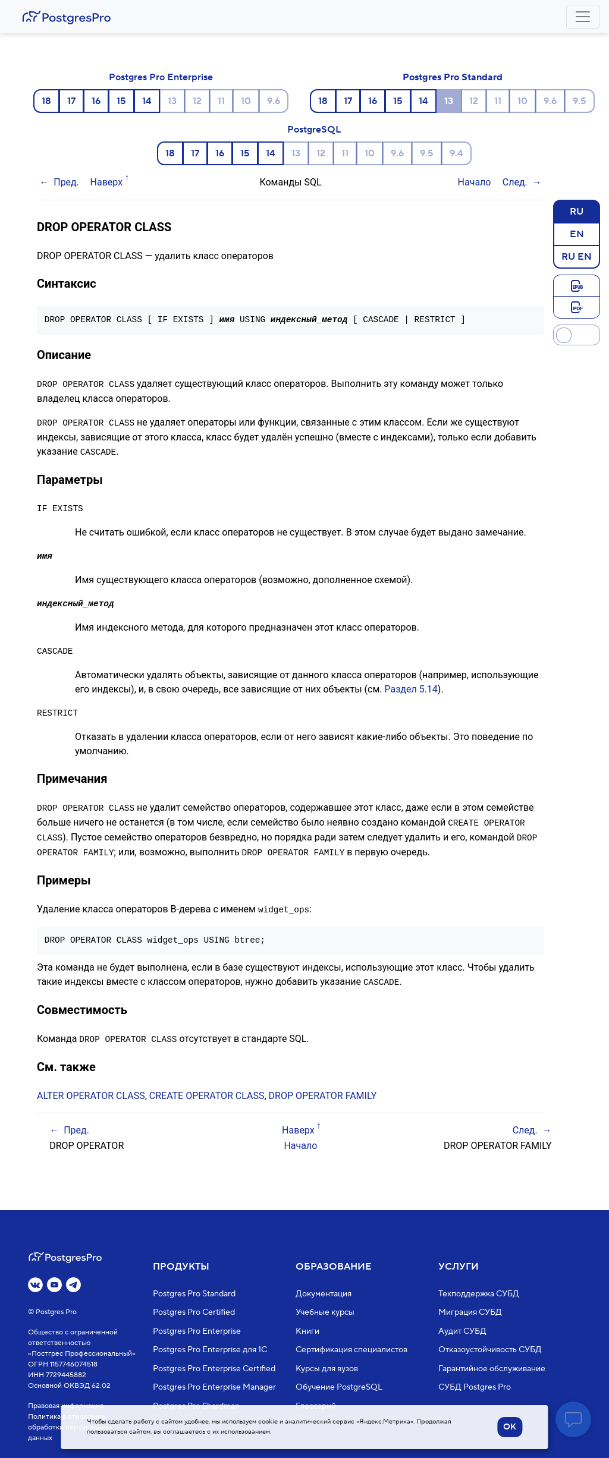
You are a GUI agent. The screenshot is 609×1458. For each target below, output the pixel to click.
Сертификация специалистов (351, 1349)
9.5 (579, 101)
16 (96, 101)
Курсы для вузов (327, 1368)
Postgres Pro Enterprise (161, 77)
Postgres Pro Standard (453, 77)
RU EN (576, 256)
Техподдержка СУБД (478, 1294)
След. (515, 182)
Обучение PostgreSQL (339, 1387)
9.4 (456, 153)
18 (46, 101)
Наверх (106, 182)
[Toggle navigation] (582, 17)
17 (71, 101)
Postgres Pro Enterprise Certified (214, 1368)
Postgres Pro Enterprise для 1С (210, 1349)
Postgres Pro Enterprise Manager (214, 1387)
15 (121, 101)
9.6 (273, 101)
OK (509, 1427)
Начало (474, 182)
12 (197, 101)
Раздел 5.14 (410, 687)
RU (576, 211)
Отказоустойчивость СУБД (490, 1349)
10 (246, 101)
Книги (307, 1331)
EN (577, 233)
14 (147, 101)
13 (172, 101)
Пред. (66, 182)
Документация (323, 1294)
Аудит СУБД (462, 1331)
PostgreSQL (314, 130)
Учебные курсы (325, 1312)
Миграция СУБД (470, 1312)
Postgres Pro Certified (194, 1312)
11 (221, 101)
